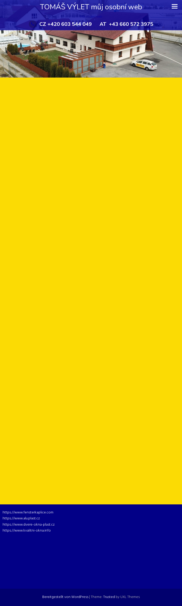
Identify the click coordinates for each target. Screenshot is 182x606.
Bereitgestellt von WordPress (65, 597)
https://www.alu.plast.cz (21, 518)
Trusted (109, 597)
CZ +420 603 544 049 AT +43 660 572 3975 (91, 24)
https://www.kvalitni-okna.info (27, 531)
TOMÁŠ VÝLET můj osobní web (91, 7)
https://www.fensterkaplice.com (28, 513)
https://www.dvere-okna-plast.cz (29, 525)
